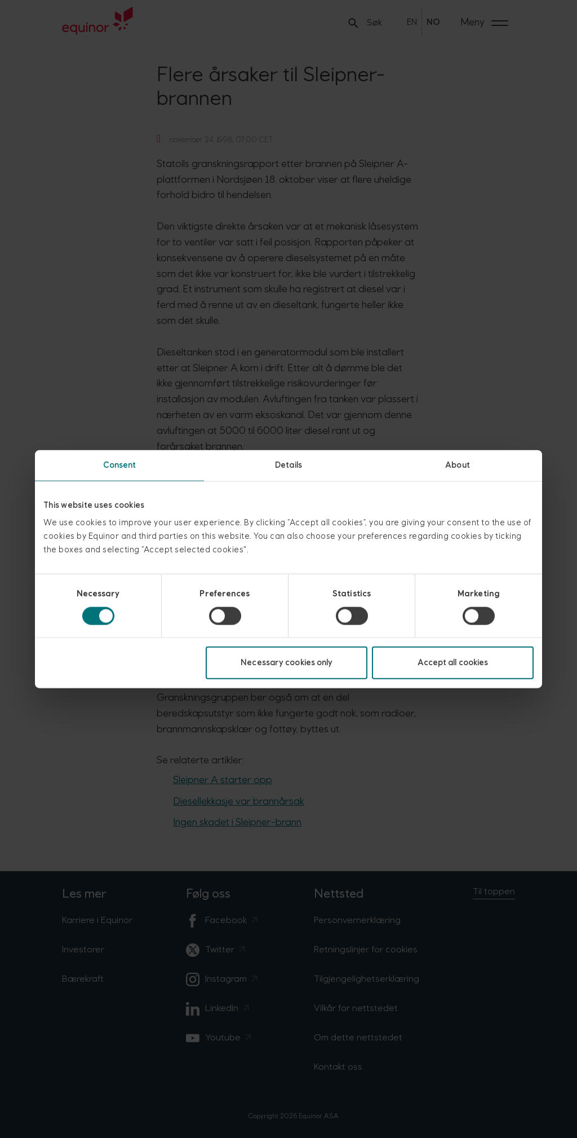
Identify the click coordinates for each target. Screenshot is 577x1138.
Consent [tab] (119, 464)
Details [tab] (288, 464)
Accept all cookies (453, 662)
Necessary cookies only (286, 662)
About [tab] (457, 464)
